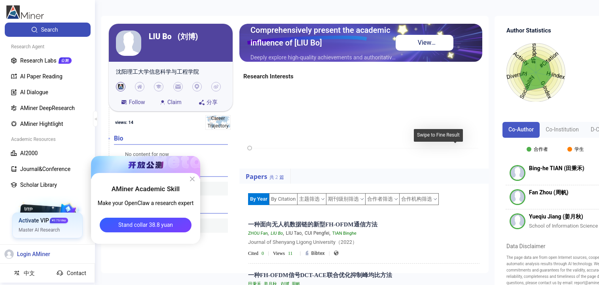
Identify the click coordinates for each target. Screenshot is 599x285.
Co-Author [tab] (521, 129)
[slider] (249, 148)
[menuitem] (48, 30)
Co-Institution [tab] (562, 129)
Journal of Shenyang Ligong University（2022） (302, 242)
